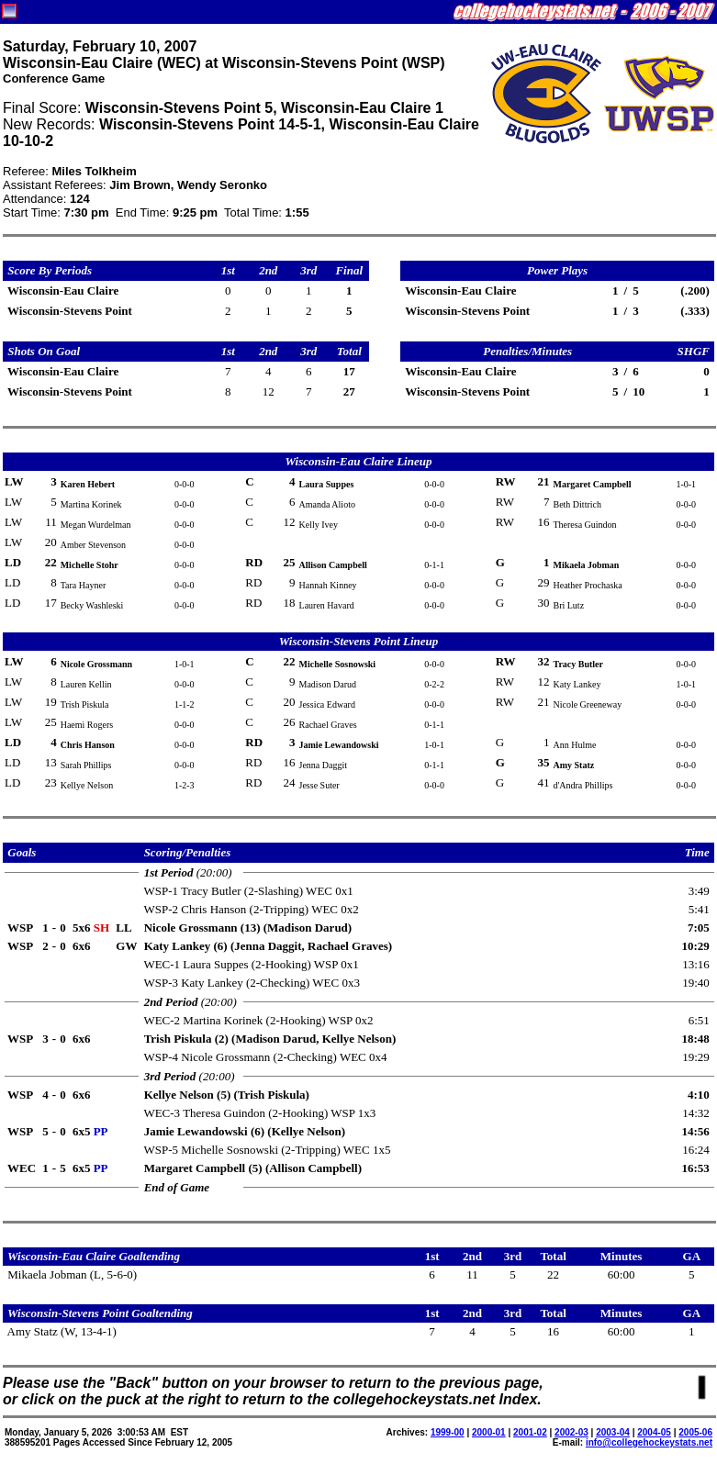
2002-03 (571, 1432)
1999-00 (448, 1432)
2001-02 (530, 1432)
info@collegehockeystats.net (649, 1442)
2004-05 (654, 1432)
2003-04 (613, 1432)
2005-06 (695, 1432)
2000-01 (489, 1432)
